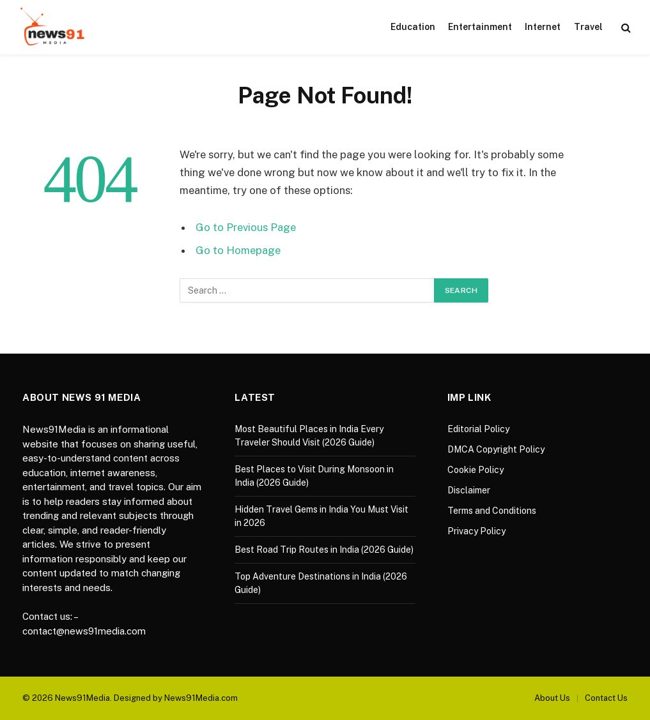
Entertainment (480, 27)
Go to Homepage (238, 250)
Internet (543, 27)
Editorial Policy (478, 429)
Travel (588, 27)
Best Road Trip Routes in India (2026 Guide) (324, 549)
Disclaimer (468, 490)
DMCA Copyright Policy (496, 449)
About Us (552, 698)
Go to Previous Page (246, 227)
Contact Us (606, 698)
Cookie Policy (475, 470)
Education (413, 27)
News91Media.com (201, 698)
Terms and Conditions (491, 511)
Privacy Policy (476, 531)
